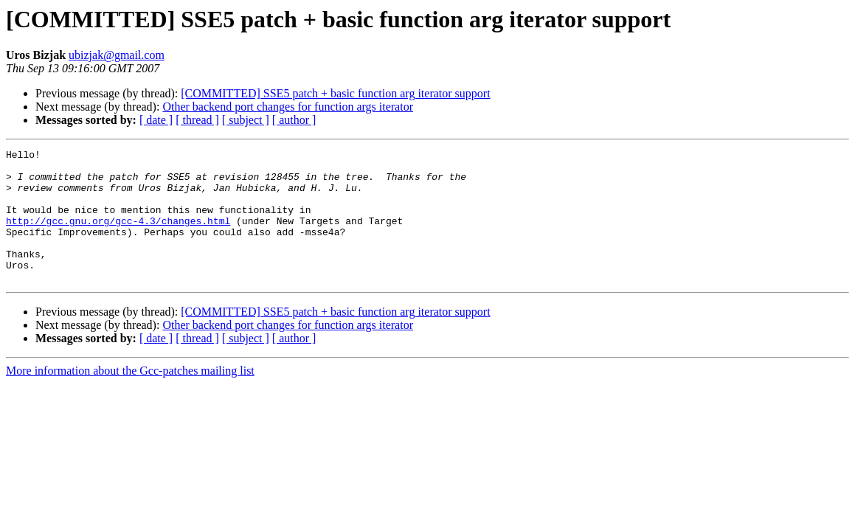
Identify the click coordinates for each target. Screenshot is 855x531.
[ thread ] (197, 120)
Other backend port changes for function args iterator (287, 106)
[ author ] (294, 120)
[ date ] (156, 120)
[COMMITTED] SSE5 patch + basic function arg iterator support (335, 93)
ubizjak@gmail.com (117, 55)
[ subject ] (245, 120)
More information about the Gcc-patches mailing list (130, 397)
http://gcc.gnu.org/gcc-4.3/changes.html (118, 236)
